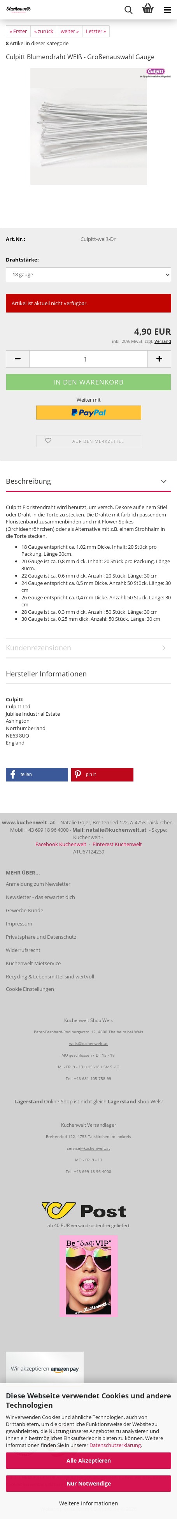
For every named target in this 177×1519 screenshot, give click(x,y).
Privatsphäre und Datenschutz (41, 936)
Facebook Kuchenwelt (60, 844)
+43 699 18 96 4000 (92, 1171)
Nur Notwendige (89, 1483)
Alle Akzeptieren (89, 1460)
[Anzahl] (88, 359)
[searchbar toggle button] (128, 9)
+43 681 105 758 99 (92, 1078)
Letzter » (96, 31)
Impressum (19, 923)
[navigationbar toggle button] (167, 9)
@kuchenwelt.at (95, 1148)
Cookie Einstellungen (30, 988)
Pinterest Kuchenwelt (117, 844)
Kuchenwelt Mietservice (33, 963)
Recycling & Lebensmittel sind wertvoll (50, 976)
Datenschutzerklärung (115, 1445)
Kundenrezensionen (38, 647)
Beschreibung (28, 481)
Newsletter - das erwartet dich (40, 897)
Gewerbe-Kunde (24, 910)
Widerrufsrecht (23, 950)
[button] (17, 359)
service (73, 1148)
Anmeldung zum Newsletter (38, 883)
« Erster (18, 31)
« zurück (43, 31)
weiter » (70, 31)
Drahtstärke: (22, 259)
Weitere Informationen (88, 1503)
